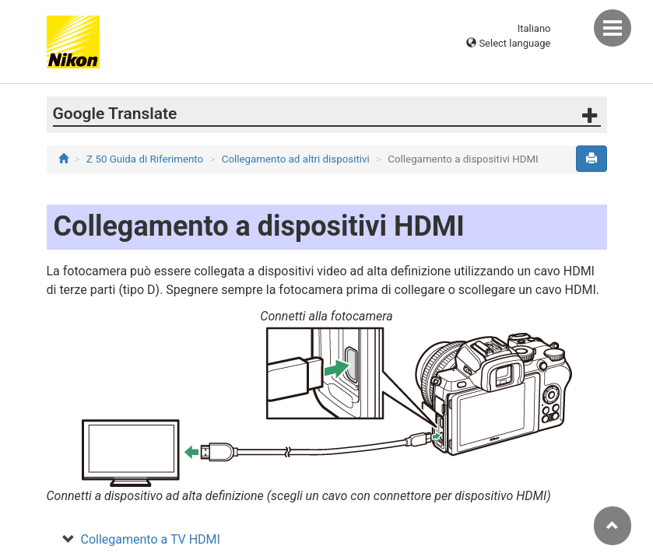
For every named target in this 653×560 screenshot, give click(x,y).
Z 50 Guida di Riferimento (144, 159)
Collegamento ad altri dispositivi (296, 159)
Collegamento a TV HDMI (150, 539)
